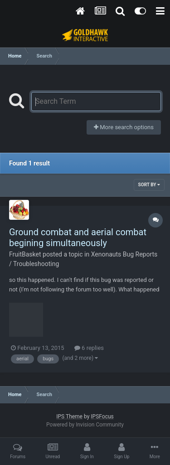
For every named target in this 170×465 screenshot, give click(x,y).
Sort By (149, 184)
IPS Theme (69, 416)
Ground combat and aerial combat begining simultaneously (77, 237)
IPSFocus (102, 416)
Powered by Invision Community (85, 424)
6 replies (89, 347)
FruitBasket (25, 254)
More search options (124, 127)
